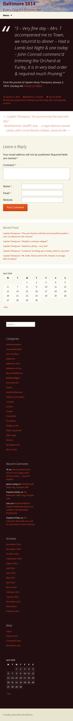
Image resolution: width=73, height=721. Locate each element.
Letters (9, 406)
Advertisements (13, 344)
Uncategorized (13, 444)
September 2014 (14, 558)
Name (7, 186)
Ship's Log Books (14, 430)
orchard (6, 103)
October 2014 (12, 553)
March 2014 (11, 587)
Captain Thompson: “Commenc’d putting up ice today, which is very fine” (36, 250)
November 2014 (13, 549)
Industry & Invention (15, 397)
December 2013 (13, 601)
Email (7, 193)
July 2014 (10, 568)
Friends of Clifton (33, 86)
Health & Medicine (14, 392)
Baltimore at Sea (13, 368)
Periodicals (11, 416)
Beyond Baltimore (14, 373)
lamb (63, 100)
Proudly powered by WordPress (18, 714)
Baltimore (29, 96)
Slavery (9, 440)
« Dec (5, 307)
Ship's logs (11, 435)
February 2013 (12, 611)
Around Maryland (14, 349)
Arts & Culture (12, 354)
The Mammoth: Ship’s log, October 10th (20, 495)
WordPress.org (13, 645)
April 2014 (10, 582)
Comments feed (13, 640)
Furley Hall (42, 100)
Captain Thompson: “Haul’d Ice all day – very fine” (25, 246)
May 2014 (10, 577)
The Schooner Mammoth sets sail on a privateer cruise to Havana (20, 521)
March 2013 (11, 606)
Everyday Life (12, 382)
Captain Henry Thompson (25, 100)
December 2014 (13, 544)
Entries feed (12, 636)
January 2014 (12, 596)
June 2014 (10, 573)
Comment (9, 165)
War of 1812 (11, 449)
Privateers (11, 420)
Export (9, 387)
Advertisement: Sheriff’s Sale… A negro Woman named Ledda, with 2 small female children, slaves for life (37, 128)
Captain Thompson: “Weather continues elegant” (25, 241)
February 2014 (12, 592)
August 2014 (11, 563)
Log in (9, 631)
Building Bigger (13, 377)
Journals (39, 96)
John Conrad (54, 100)
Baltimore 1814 (13, 363)
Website (7, 200)
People (9, 411)
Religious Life (12, 425)
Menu (6, 15)
